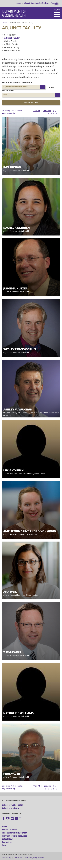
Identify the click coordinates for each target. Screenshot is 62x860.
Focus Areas (8, 90)
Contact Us (55, 3)
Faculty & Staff (14, 22)
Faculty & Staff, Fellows (40, 3)
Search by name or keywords (17, 82)
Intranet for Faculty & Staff (14, 833)
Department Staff (12, 50)
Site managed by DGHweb (34, 857)
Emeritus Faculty (11, 47)
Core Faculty (9, 34)
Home (4, 22)
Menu (57, 10)
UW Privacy (6, 857)
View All (36, 111)
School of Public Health (12, 805)
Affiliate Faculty (11, 44)
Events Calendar (9, 829)
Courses (19, 3)
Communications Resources (14, 836)
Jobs (4, 845)
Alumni (27, 3)
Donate (56, 5)
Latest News (8, 839)
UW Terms (18, 857)
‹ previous (47, 111)
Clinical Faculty (10, 41)
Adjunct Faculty (12, 38)
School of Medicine (10, 808)
